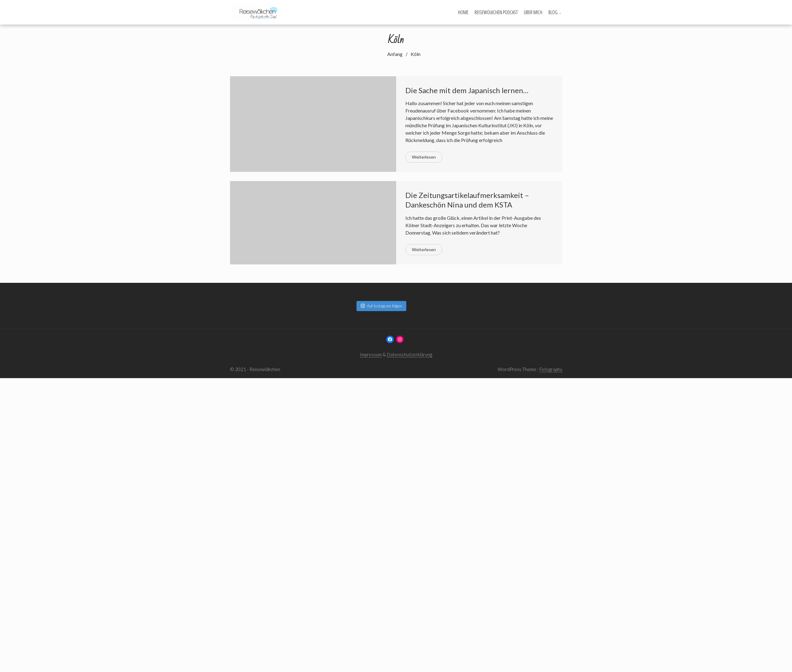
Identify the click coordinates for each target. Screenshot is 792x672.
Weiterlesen (424, 157)
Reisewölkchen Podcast (496, 12)
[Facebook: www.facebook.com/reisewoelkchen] (390, 339)
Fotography (550, 369)
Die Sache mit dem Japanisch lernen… (466, 90)
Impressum (371, 354)
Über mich (533, 12)
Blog (553, 12)
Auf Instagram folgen (381, 305)
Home (463, 12)
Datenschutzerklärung (409, 354)
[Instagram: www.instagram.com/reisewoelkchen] (400, 339)
